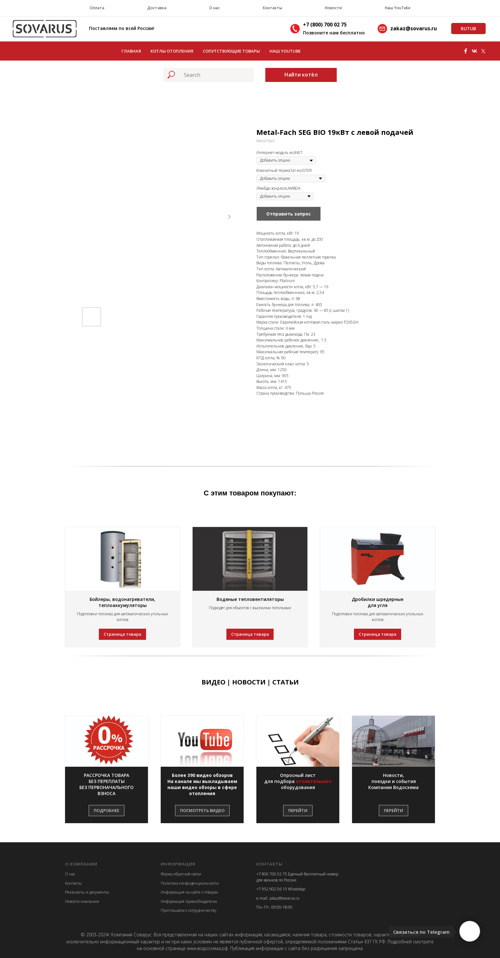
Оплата (97, 8)
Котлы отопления (172, 51)
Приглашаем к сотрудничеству (189, 910)
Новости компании (82, 901)
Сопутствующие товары (231, 51)
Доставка (156, 8)
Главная (131, 51)
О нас (214, 8)
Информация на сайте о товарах (189, 892)
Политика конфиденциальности (190, 883)
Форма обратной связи (181, 874)
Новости (333, 8)
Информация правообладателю (189, 901)
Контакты (272, 8)
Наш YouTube (397, 8)
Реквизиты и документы (87, 892)
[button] (106, 784)
